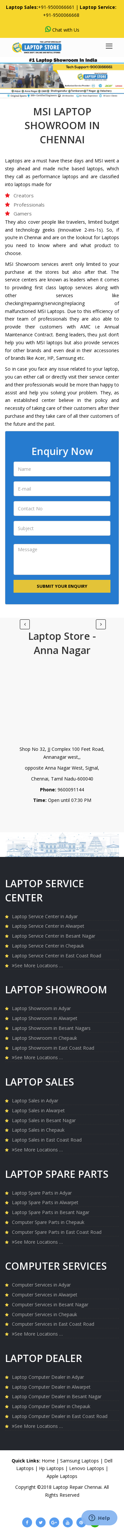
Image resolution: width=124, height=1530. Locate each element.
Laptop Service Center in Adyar (45, 916)
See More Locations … (37, 965)
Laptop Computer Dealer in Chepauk (51, 1406)
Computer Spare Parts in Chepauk (48, 1222)
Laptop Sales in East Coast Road (47, 1140)
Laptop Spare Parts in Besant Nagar (50, 1212)
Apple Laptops (62, 1476)
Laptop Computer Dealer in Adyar (48, 1377)
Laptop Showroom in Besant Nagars (51, 1028)
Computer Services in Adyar (41, 1285)
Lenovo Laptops (87, 1468)
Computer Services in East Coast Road (53, 1324)
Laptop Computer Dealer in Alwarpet (51, 1387)
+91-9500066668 (61, 15)
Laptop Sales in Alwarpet (38, 1110)
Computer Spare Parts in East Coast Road (57, 1232)
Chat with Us (62, 29)
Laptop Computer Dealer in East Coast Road (59, 1416)
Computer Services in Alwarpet (44, 1294)
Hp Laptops (52, 1468)
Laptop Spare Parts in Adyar (42, 1193)
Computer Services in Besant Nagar (50, 1304)
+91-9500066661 (56, 7)
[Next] (25, 624)
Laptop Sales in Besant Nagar (44, 1120)
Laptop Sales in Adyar (35, 1100)
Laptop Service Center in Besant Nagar (53, 936)
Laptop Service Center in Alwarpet (48, 926)
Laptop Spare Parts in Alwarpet (45, 1202)
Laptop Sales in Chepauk (38, 1130)
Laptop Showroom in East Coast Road (53, 1048)
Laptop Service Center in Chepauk (48, 946)
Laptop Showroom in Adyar (41, 1008)
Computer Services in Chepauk (44, 1314)
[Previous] (101, 624)
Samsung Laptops (80, 1461)
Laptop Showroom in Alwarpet (44, 1018)
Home (48, 1461)
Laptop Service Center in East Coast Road (56, 955)
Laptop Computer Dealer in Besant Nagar (57, 1396)
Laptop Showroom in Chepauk (44, 1038)
